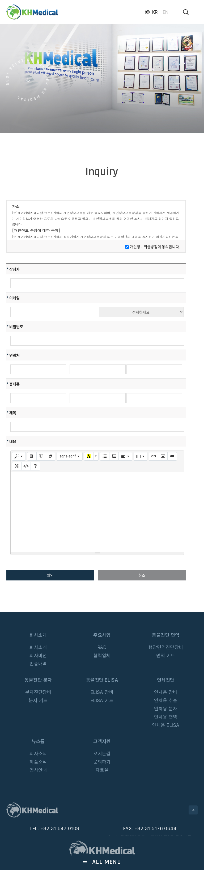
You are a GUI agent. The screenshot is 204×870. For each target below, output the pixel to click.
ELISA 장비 (102, 692)
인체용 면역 (165, 717)
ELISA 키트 (102, 700)
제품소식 (38, 762)
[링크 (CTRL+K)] (153, 456)
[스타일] (19, 456)
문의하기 (102, 762)
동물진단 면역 (165, 635)
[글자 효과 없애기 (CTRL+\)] (50, 456)
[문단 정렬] (125, 456)
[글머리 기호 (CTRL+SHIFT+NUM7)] (104, 456)
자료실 (101, 770)
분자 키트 (38, 700)
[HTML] (26, 466)
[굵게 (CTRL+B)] (32, 456)
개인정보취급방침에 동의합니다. (155, 246)
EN (165, 12)
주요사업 (102, 635)
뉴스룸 (38, 741)
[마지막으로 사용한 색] (89, 456)
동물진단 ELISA (102, 680)
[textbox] (97, 512)
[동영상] (172, 456)
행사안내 (38, 770)
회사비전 (38, 655)
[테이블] (140, 456)
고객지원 (102, 741)
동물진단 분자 (38, 680)
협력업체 (102, 655)
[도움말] (35, 466)
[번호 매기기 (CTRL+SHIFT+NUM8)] (114, 456)
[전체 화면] (17, 466)
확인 (50, 575)
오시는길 (102, 753)
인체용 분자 (165, 708)
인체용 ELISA (165, 725)
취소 (141, 575)
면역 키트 (165, 655)
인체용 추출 (165, 700)
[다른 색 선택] (96, 456)
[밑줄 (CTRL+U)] (41, 456)
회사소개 (38, 635)
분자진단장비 (38, 692)
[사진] (163, 456)
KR (155, 12)
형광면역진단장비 (165, 647)
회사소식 (38, 753)
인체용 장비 (165, 692)
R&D (102, 647)
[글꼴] (70, 456)
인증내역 (38, 664)
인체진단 (166, 680)
